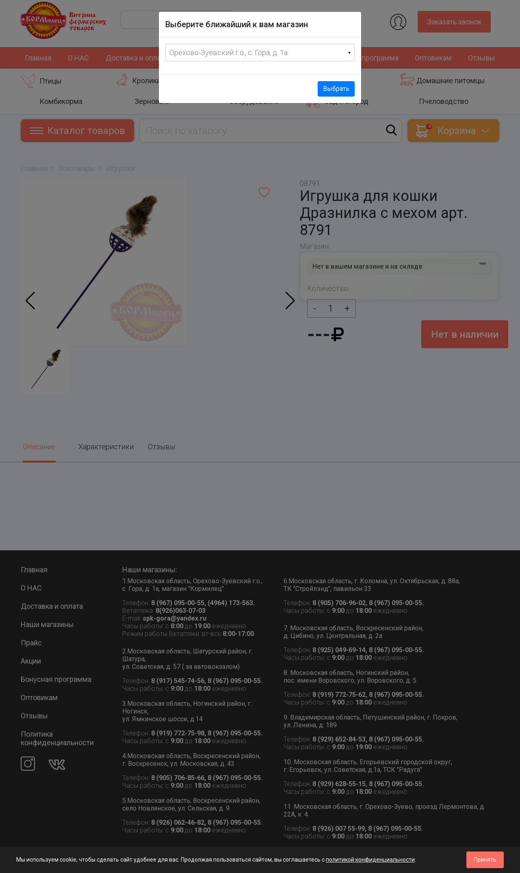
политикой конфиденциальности (370, 859)
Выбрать (336, 89)
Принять (485, 859)
